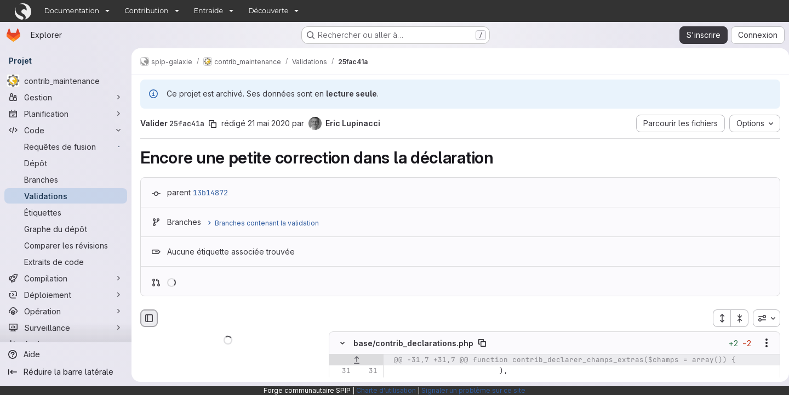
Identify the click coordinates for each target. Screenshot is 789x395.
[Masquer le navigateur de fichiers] (149, 318)
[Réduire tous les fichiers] (735, 318)
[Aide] (65, 354)
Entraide (209, 11)
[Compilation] (65, 278)
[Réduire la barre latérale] (65, 372)
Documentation (72, 11)
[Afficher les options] (762, 343)
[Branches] (65, 179)
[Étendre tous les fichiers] (717, 318)
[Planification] (65, 113)
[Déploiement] (65, 294)
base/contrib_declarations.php (413, 343)
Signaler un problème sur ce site (473, 390)
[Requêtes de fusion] (65, 146)
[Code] (65, 130)
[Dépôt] (65, 163)
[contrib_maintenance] (65, 80)
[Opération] (65, 311)
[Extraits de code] (65, 261)
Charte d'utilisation (386, 390)
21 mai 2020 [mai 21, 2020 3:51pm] (269, 123)
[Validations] (65, 196)
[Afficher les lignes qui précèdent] (356, 360)
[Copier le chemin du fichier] (482, 343)
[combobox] (762, 318)
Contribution (146, 11)
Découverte (268, 11)
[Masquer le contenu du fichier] (342, 343)
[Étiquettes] (65, 212)
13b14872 (210, 193)
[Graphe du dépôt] (65, 228)
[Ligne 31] (341, 371)
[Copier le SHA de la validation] (212, 124)
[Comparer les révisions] (65, 245)
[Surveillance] (65, 327)
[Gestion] (65, 97)
